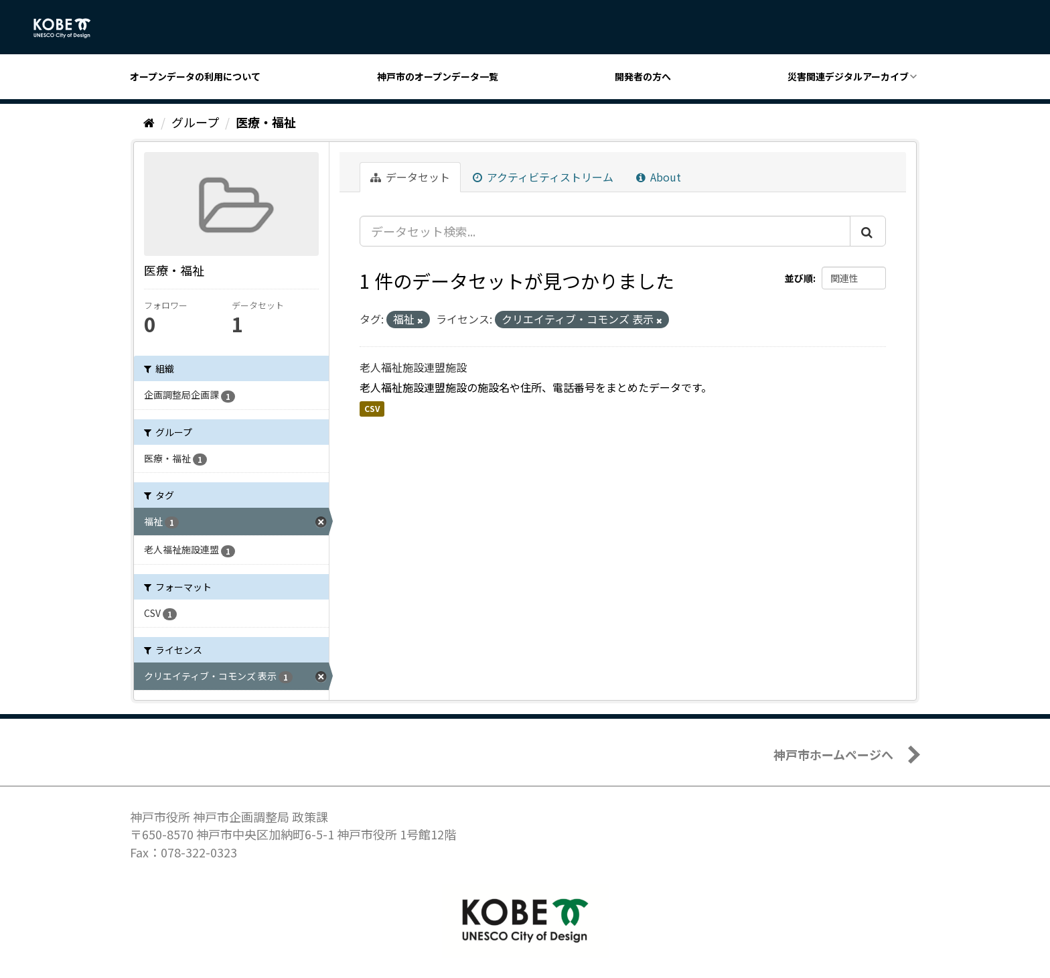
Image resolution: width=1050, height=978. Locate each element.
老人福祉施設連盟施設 (413, 367)
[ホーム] (149, 122)
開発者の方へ (643, 76)
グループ (195, 122)
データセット (410, 177)
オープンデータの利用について (195, 76)
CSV (372, 408)
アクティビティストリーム (543, 177)
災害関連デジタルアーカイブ (848, 76)
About (658, 177)
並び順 (799, 278)
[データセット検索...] (605, 231)
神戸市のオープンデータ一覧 (437, 76)
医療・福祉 (266, 122)
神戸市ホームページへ (833, 754)
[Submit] (868, 231)
